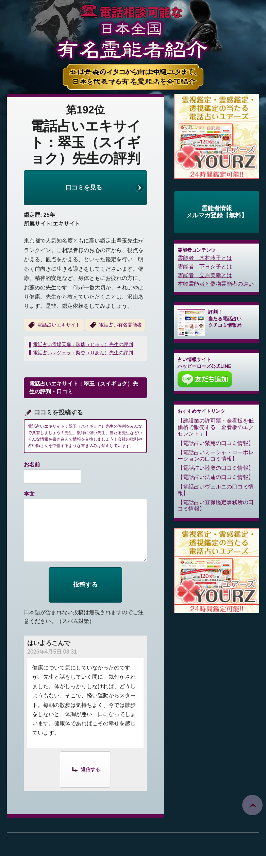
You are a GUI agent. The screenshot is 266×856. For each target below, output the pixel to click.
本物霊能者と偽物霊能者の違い (216, 284)
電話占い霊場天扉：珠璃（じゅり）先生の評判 (83, 344)
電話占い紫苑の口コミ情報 (215, 443)
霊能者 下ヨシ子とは (205, 266)
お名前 (32, 464)
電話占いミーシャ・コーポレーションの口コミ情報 (216, 455)
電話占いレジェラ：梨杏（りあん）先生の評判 (83, 352)
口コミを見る (83, 187)
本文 (29, 494)
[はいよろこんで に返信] (85, 769)
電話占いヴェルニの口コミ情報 (216, 490)
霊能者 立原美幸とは (205, 275)
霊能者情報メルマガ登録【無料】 (216, 212)
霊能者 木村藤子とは (205, 258)
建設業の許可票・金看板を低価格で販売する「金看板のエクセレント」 (216, 427)
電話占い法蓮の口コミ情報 (215, 477)
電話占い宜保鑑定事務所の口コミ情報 (216, 505)
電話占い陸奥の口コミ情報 (215, 468)
